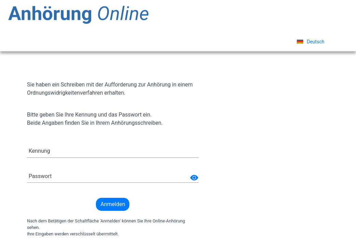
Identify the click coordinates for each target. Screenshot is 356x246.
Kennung (39, 151)
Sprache (271, 41)
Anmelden (112, 204)
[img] (194, 178)
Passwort (40, 176)
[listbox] (310, 41)
